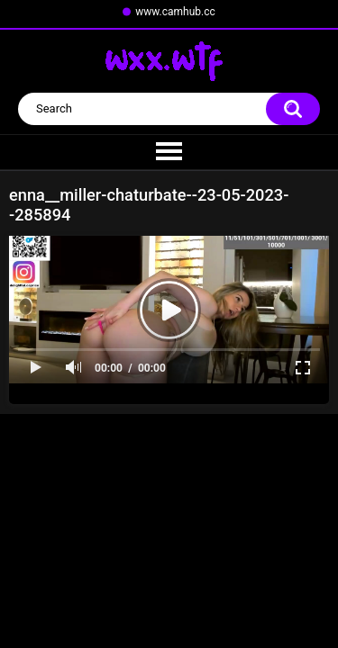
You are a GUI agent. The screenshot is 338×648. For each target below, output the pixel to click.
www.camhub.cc (175, 11)
